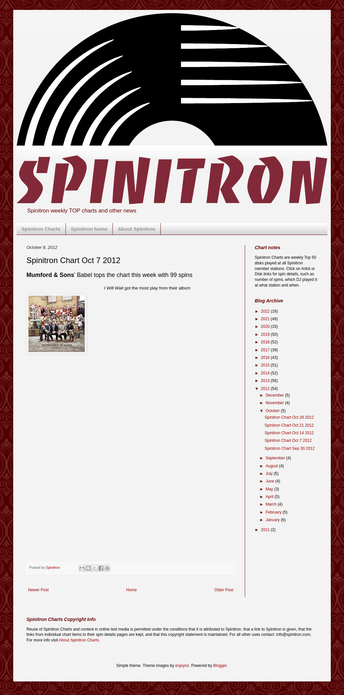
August (272, 466)
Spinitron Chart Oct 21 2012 (289, 425)
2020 (266, 326)
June (270, 481)
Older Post (223, 590)
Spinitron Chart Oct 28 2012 (289, 417)
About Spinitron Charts (79, 640)
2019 (266, 334)
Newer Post (38, 590)
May (270, 489)
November (275, 403)
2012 (266, 388)
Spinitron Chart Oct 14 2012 (289, 433)
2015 (266, 365)
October (273, 410)
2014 (266, 373)
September (276, 458)
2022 (266, 311)
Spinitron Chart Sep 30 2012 (290, 448)
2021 (266, 319)
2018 (266, 342)
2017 (266, 350)
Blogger (220, 665)
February (274, 512)
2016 (266, 357)
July (270, 473)
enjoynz (182, 665)
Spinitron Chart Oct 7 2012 (288, 440)
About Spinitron (136, 229)
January (273, 520)
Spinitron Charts (41, 229)
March (272, 504)
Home (131, 590)
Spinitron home (89, 229)
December (275, 395)
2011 (266, 529)
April (270, 496)
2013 (266, 380)
